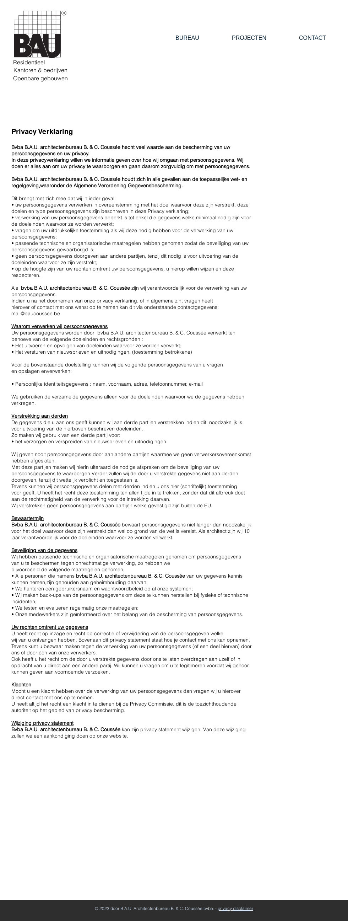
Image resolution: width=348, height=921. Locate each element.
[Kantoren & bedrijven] (40, 70)
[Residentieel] (29, 62)
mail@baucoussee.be (35, 313)
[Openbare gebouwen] (40, 78)
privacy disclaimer (235, 908)
